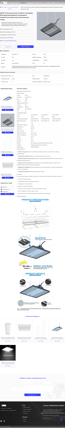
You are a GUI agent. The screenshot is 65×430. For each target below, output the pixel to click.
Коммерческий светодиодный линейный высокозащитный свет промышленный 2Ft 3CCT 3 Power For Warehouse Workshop (24, 338)
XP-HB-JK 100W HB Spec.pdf (10, 40)
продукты (5, 7)
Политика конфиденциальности (5, 426)
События (48, 2)
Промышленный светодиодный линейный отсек (51, 308)
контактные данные (38, 3)
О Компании (30, 2)
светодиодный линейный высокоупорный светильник (31, 308)
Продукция (23, 2)
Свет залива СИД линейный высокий (13, 8)
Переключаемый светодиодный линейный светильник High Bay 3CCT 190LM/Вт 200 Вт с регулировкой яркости (57, 338)
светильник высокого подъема (23, 309)
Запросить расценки (25, 46)
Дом (2, 7)
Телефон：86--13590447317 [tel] (6, 408)
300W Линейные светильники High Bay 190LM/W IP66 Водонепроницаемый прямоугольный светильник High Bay (8, 363)
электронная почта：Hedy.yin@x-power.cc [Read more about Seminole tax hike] (9, 410)
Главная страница (14, 2)
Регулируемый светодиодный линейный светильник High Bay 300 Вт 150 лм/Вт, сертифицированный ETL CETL (8, 338)
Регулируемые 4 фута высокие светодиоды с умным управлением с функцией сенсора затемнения (7, 152)
